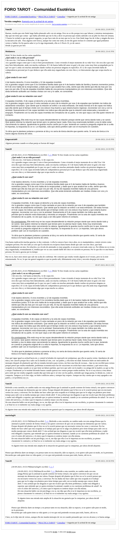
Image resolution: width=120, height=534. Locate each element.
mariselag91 (10, 415)
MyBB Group (71, 532)
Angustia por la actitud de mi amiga (37, 21)
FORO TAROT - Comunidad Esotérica (39, 9)
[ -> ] (50, 155)
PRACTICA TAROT (46, 16)
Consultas (61, 16)
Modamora (10, 51)
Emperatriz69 (11, 139)
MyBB (55, 532)
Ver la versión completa (59, 24)
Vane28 (8, 29)
